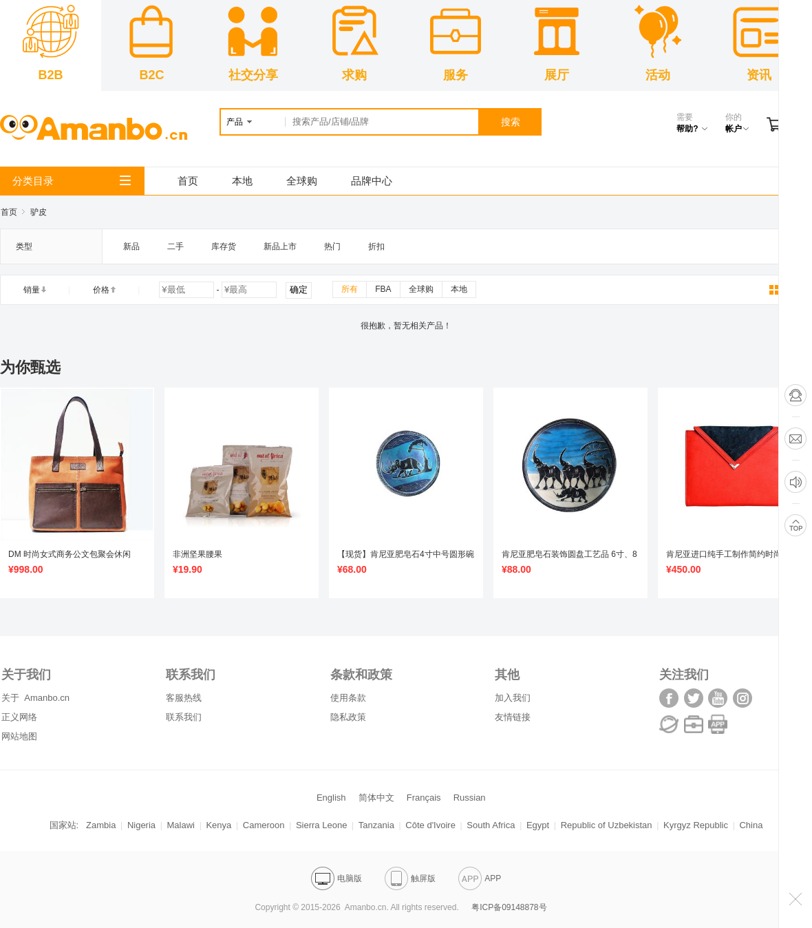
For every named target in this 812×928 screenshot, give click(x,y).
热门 (332, 246)
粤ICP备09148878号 (508, 907)
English (331, 797)
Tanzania (376, 825)
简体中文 (376, 797)
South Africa (491, 825)
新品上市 (280, 246)
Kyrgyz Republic (695, 825)
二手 (175, 246)
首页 (188, 181)
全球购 (301, 181)
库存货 (223, 246)
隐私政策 (348, 717)
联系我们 (184, 717)
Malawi (181, 825)
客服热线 (184, 698)
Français (424, 797)
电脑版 (336, 878)
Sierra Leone (321, 825)
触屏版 (410, 878)
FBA (383, 289)
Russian (469, 797)
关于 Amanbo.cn (35, 698)
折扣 (376, 246)
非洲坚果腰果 (197, 554)
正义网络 (19, 717)
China (750, 825)
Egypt (537, 825)
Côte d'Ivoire (430, 825)
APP (479, 878)
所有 (349, 289)
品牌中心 (371, 181)
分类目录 (71, 181)
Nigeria (141, 825)
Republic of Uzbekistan (606, 825)
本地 (242, 181)
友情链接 (513, 717)
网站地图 (19, 736)
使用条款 (348, 698)
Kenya (218, 825)
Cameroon (264, 825)
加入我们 (513, 698)
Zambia (101, 825)
